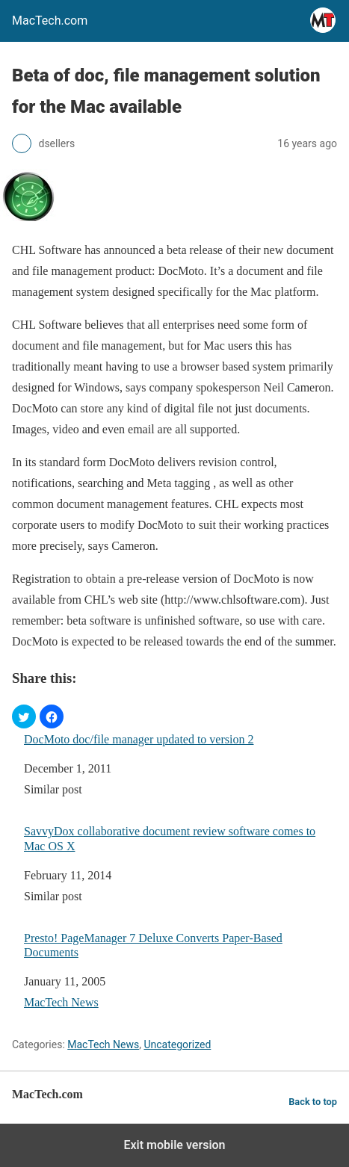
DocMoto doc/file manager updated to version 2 (138, 739)
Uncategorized (177, 1044)
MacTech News (61, 1002)
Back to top (312, 1101)
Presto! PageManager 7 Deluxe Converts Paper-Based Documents (153, 945)
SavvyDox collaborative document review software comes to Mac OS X (169, 838)
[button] (24, 716)
